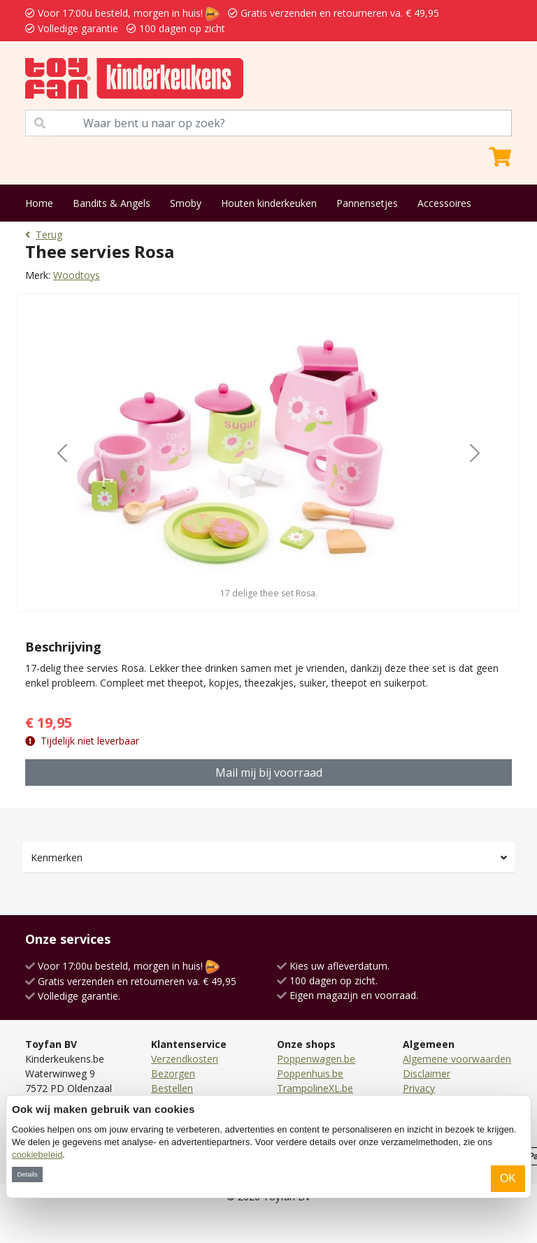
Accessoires (444, 203)
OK (508, 1178)
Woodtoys (76, 275)
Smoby (185, 203)
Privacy (419, 1088)
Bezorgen (173, 1073)
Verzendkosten (184, 1058)
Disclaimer (426, 1073)
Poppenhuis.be (310, 1073)
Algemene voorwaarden (457, 1058)
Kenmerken (57, 857)
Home (39, 203)
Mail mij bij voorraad (268, 772)
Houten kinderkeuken (269, 203)
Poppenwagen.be (316, 1058)
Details (27, 1174)
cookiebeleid (37, 1154)
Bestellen (172, 1088)
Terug (43, 234)
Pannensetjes (367, 203)
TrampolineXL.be (315, 1088)
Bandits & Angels (111, 203)
